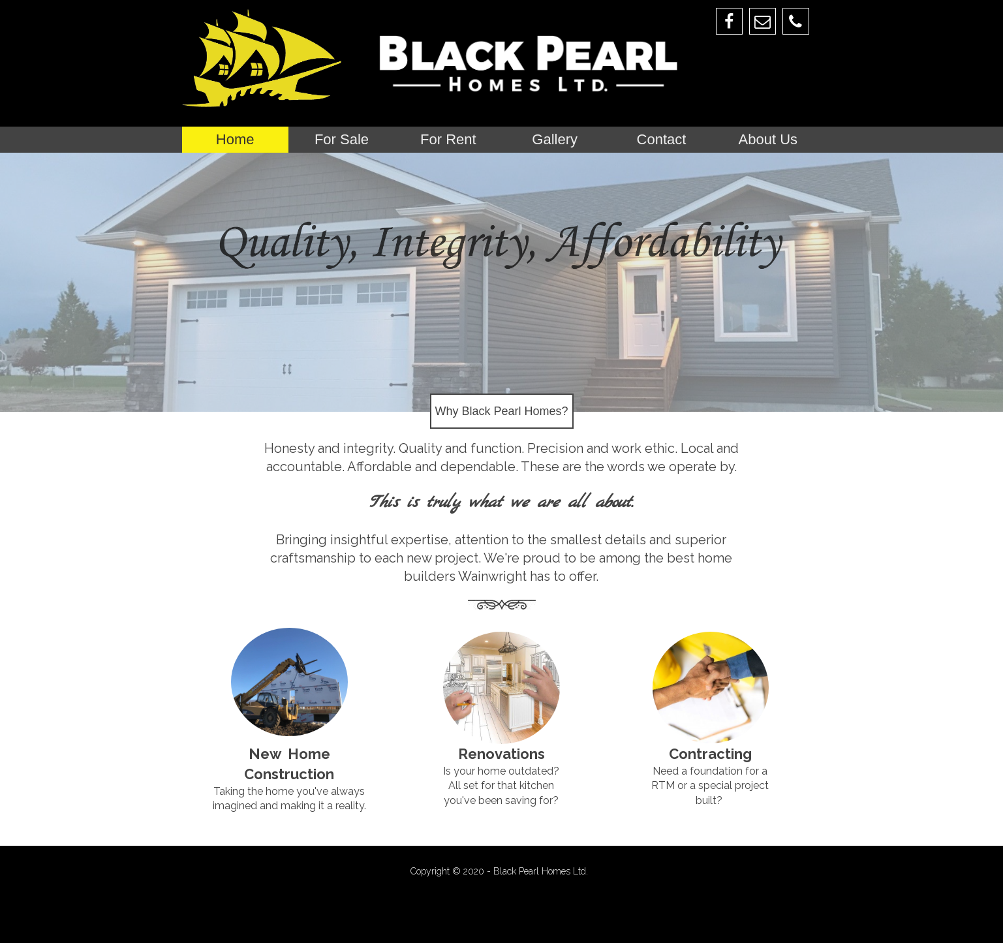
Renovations (501, 753)
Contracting (710, 753)
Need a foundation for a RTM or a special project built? (710, 786)
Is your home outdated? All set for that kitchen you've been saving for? (501, 786)
